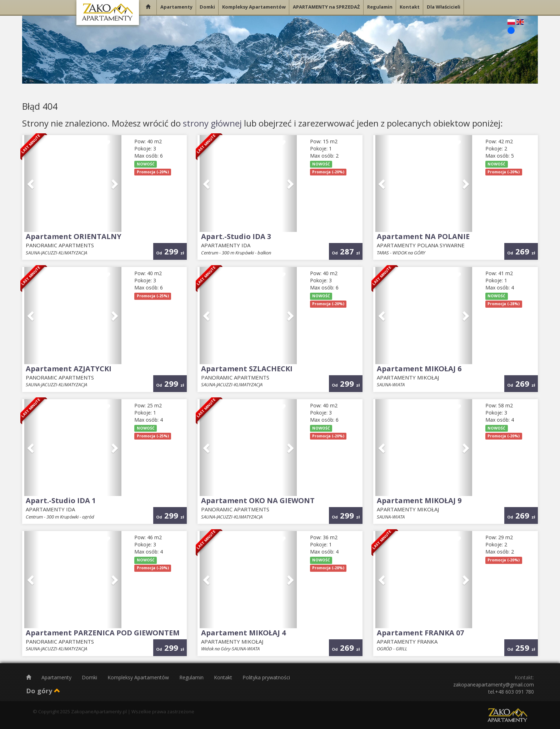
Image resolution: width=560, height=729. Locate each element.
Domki (90, 677)
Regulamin (192, 677)
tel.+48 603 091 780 (511, 691)
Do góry (43, 690)
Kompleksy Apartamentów (139, 677)
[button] (31, 183)
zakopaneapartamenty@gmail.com (493, 684)
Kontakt (224, 677)
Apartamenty (57, 677)
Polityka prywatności (266, 677)
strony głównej (212, 123)
